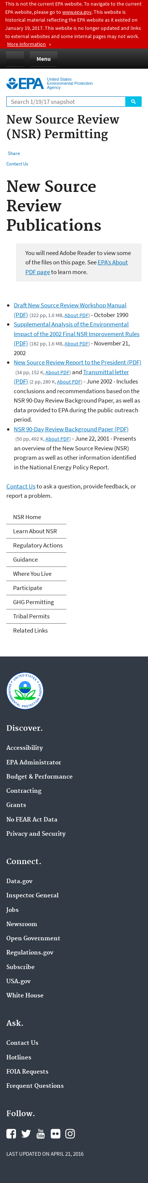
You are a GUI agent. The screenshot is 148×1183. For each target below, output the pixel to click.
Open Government (33, 938)
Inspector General (32, 895)
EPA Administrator (33, 763)
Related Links (30, 630)
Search (133, 101)
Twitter (26, 1134)
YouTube (40, 1134)
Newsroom (21, 924)
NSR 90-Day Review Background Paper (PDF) (71, 429)
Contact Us (17, 164)
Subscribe (20, 967)
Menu (44, 58)
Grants (16, 805)
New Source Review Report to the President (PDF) (77, 362)
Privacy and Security (36, 834)
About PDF (76, 315)
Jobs (12, 910)
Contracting (23, 791)
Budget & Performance (39, 777)
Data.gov (19, 881)
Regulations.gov (29, 953)
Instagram (70, 1134)
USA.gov (18, 981)
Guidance (25, 559)
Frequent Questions (35, 1086)
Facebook (11, 1134)
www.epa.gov (76, 12)
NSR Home (27, 517)
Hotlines (18, 1058)
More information (26, 44)
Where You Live (32, 573)
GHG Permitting (33, 602)
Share (14, 153)
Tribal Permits (31, 616)
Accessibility (24, 748)
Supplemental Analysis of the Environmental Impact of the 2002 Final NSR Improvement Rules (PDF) (76, 333)
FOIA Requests (27, 1072)
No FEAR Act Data (31, 820)
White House (25, 996)
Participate (27, 588)
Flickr (55, 1134)
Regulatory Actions (38, 545)
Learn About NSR (35, 531)
